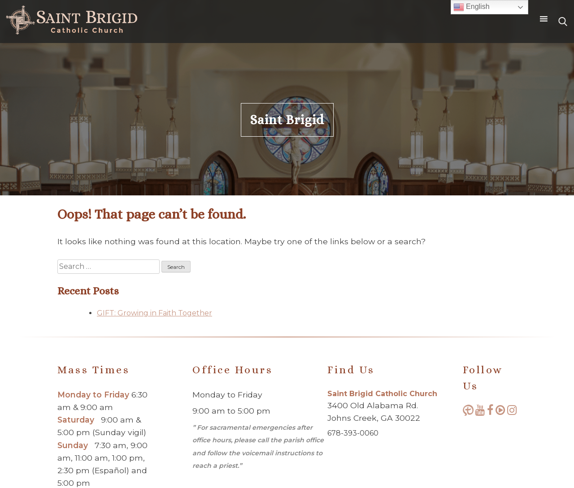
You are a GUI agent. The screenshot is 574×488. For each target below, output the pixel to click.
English (471, 7)
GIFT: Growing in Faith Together (154, 313)
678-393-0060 (352, 433)
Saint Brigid (287, 119)
